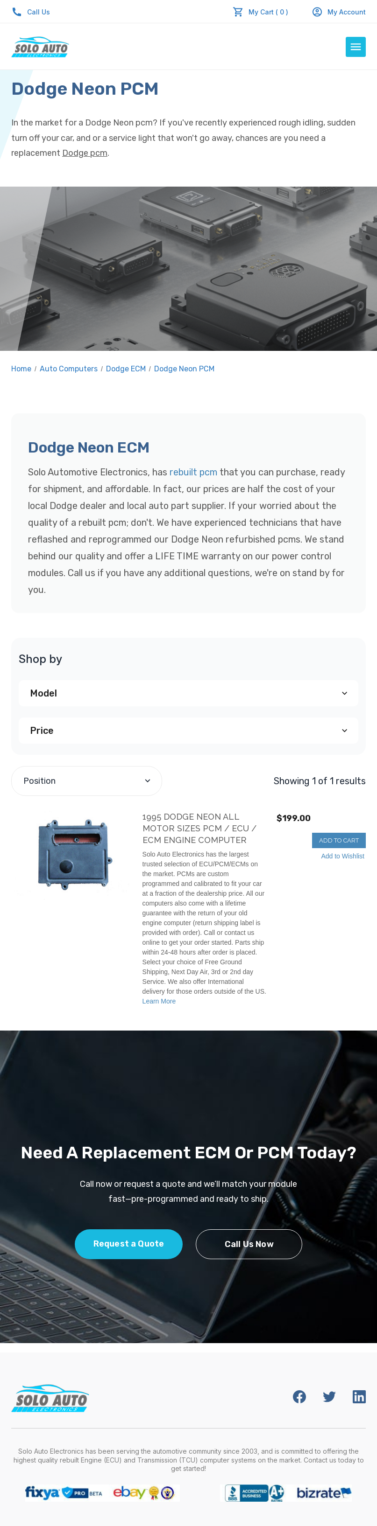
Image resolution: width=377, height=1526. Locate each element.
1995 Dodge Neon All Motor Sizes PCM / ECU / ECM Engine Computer (199, 828)
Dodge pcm (84, 153)
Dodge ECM (126, 368)
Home (21, 368)
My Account (339, 12)
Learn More (159, 1001)
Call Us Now (249, 1244)
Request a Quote (128, 1244)
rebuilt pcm (193, 472)
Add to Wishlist (342, 856)
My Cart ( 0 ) (268, 12)
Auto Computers (69, 368)
